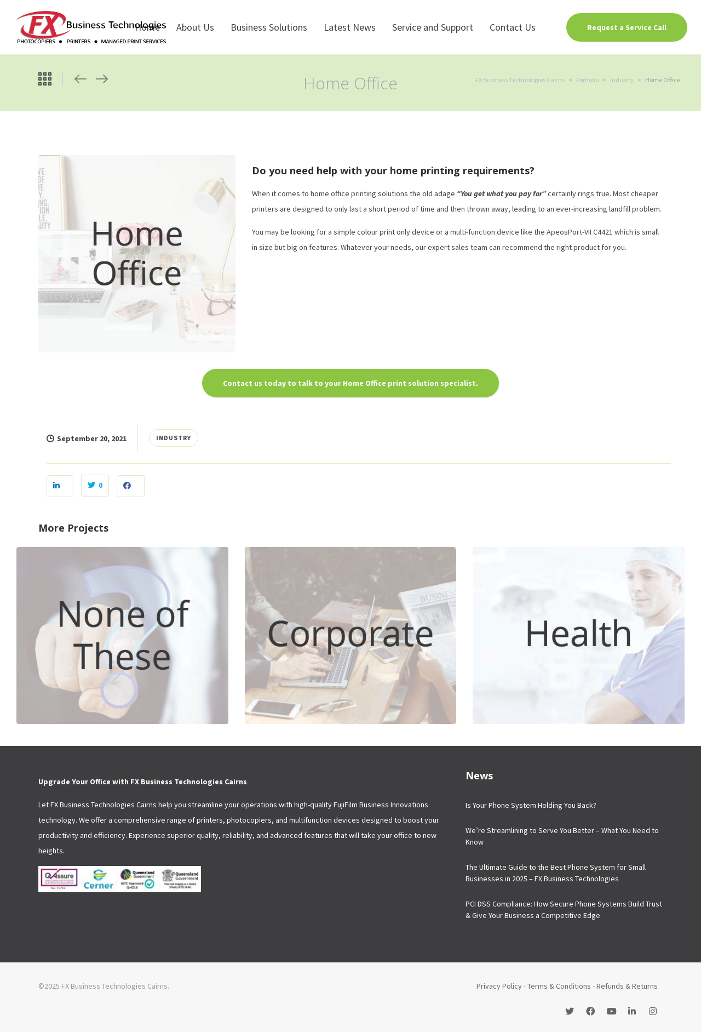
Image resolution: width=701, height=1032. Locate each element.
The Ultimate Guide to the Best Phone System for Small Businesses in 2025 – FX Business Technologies (556, 872)
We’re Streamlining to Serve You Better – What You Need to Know (562, 836)
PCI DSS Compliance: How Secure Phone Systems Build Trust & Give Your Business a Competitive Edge (564, 909)
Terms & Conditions (559, 986)
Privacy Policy (499, 986)
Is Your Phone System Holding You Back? (531, 805)
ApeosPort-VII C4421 (580, 232)
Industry (173, 438)
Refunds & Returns (627, 986)
